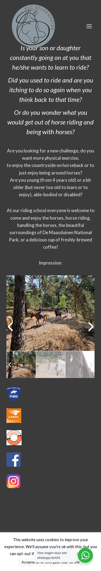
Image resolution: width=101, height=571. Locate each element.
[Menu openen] (89, 26)
